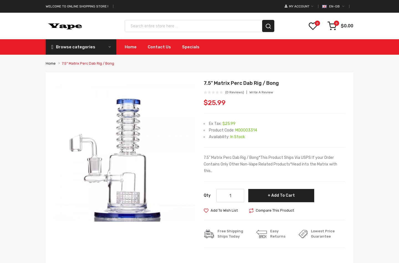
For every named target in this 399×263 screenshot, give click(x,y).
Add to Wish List (224, 210)
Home (51, 63)
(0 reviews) (234, 92)
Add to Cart (283, 195)
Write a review (261, 92)
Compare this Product (275, 210)
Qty (207, 195)
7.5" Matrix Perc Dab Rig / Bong (88, 63)
